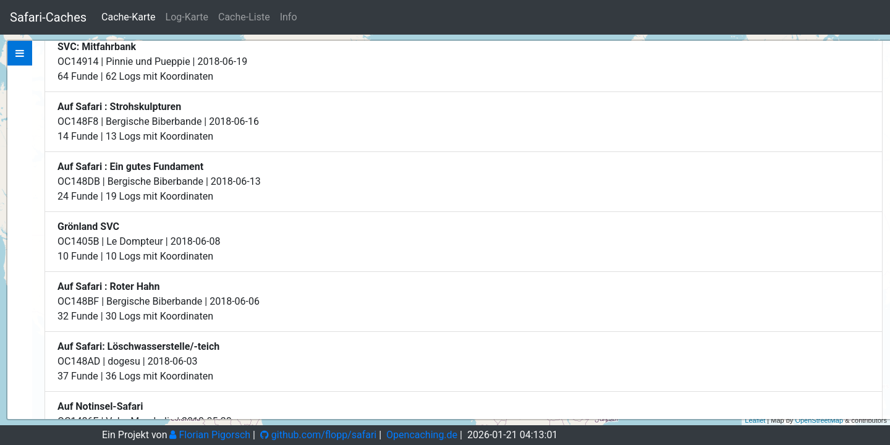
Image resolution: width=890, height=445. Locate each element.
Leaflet (755, 420)
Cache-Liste (244, 17)
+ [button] (874, 51)
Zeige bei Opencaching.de (160, 120)
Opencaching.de (421, 435)
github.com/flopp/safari (318, 435)
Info (288, 17)
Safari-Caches (48, 17)
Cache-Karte (128, 17)
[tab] (19, 53)
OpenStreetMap (819, 420)
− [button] (874, 70)
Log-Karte (187, 17)
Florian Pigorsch (209, 435)
